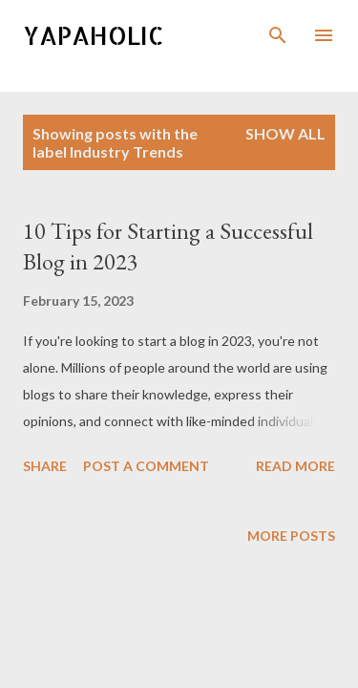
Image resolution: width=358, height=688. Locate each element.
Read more (295, 466)
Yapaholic (93, 35)
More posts (291, 535)
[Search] (277, 34)
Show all (285, 133)
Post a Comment (146, 466)
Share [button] (45, 466)
